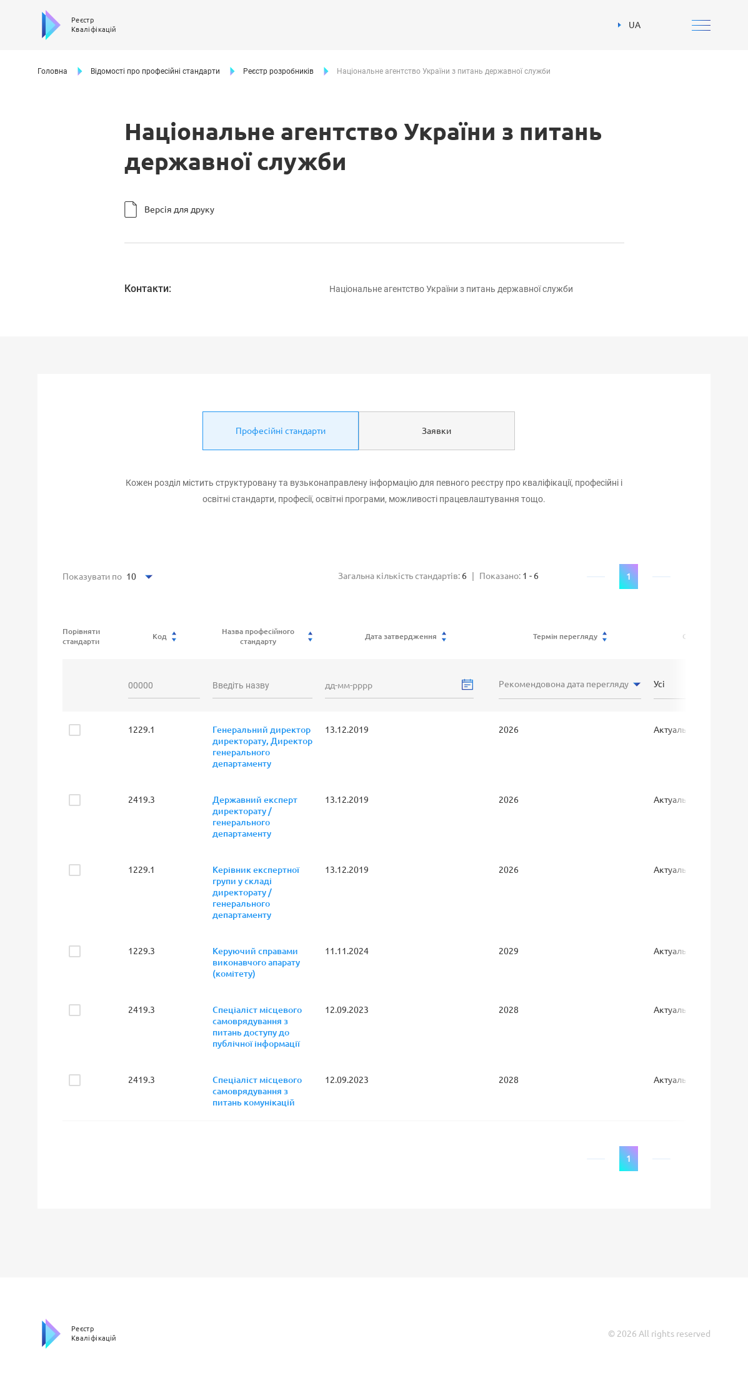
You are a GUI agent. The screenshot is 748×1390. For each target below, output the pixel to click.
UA (629, 25)
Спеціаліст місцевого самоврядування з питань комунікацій (257, 1091)
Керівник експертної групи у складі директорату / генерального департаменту (255, 892)
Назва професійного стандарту (267, 636)
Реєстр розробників (278, 71)
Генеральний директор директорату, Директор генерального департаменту (262, 746)
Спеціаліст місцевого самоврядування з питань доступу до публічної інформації (257, 1027)
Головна (52, 71)
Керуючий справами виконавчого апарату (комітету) (256, 962)
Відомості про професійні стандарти (155, 71)
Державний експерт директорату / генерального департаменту (254, 817)
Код (164, 637)
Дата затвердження (405, 637)
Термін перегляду (570, 637)
